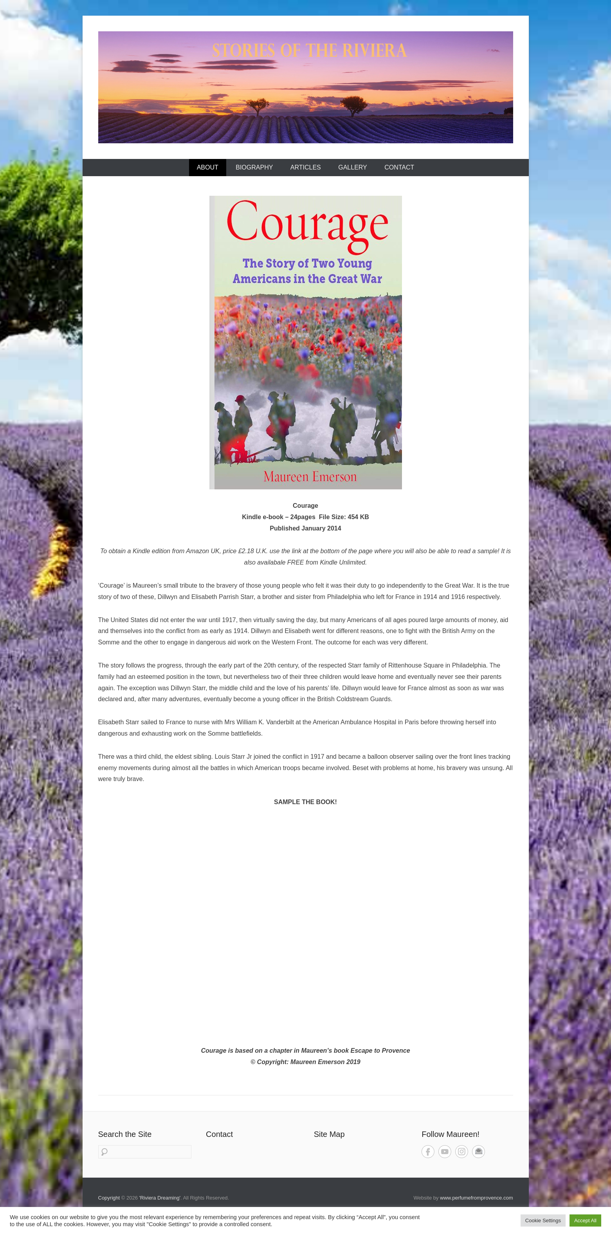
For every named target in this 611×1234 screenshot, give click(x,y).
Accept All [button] (585, 1220)
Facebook (428, 1151)
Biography (254, 167)
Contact (399, 167)
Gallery (352, 167)
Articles (305, 167)
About (207, 167)
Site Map (329, 1134)
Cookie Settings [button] (543, 1220)
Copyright (109, 1198)
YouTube (444, 1151)
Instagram (461, 1151)
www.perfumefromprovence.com (476, 1198)
